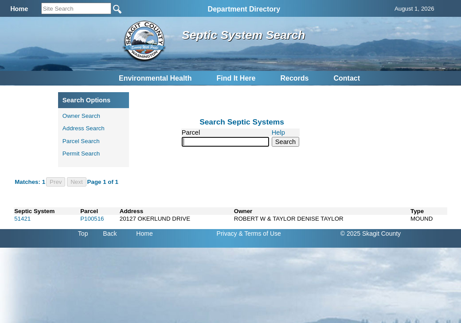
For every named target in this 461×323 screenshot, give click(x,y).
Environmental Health (155, 78)
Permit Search (81, 153)
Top (83, 233)
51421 (22, 218)
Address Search (84, 128)
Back (110, 233)
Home (144, 233)
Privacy (227, 233)
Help (278, 132)
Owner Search (81, 116)
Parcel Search (81, 141)
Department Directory (244, 9)
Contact (346, 78)
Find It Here (235, 78)
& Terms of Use (259, 233)
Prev (56, 182)
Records (294, 78)
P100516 (92, 218)
